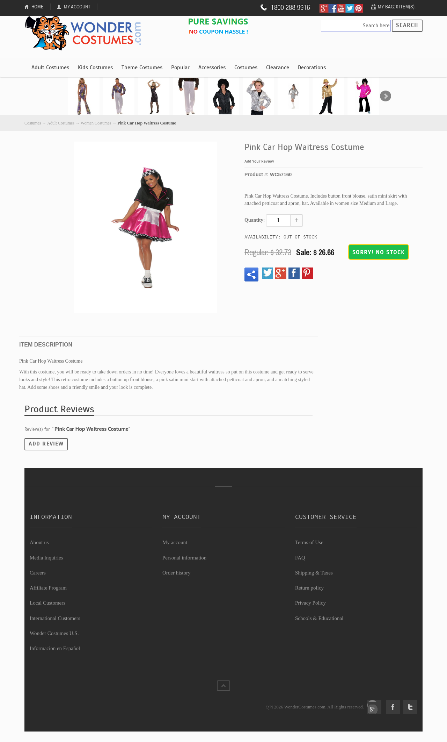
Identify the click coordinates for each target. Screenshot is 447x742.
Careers (38, 573)
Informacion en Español (55, 648)
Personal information (184, 558)
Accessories (212, 67)
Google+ (374, 707)
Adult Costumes (50, 67)
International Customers (55, 618)
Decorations (312, 67)
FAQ (300, 558)
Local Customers (47, 603)
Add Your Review (259, 161)
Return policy (309, 588)
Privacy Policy (310, 603)
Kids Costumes (95, 67)
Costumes (245, 67)
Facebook (393, 707)
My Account (77, 6)
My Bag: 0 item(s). (397, 6)
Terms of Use (309, 542)
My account (174, 542)
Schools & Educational (319, 618)
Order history (176, 573)
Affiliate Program (48, 588)
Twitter (410, 707)
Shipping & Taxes (314, 573)
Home (37, 6)
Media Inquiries (46, 558)
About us (39, 542)
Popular (180, 67)
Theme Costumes (142, 67)
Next (385, 96)
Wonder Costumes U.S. (54, 633)
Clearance (277, 67)
